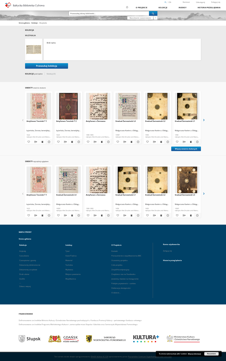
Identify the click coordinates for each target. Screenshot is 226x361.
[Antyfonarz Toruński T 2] (68, 107)
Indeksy (182, 7)
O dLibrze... (115, 292)
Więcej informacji (194, 354)
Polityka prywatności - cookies (123, 283)
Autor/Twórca (71, 256)
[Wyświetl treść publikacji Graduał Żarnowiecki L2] (161, 142)
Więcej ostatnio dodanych (186, 149)
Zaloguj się (215, 2)
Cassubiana (24, 256)
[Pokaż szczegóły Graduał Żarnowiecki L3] (197, 215)
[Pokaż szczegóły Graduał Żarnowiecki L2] (167, 142)
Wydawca (69, 269)
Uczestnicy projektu (119, 260)
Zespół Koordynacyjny (120, 269)
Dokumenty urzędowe (28, 269)
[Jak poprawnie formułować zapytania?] (155, 18)
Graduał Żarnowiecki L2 (155, 121)
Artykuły (22, 251)
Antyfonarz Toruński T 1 (37, 121)
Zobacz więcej (25, 286)
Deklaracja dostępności (121, 288)
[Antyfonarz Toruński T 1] (39, 107)
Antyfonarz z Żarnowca (95, 121)
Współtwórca (70, 279)
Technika (69, 265)
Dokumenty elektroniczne (29, 265)
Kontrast (186, 2)
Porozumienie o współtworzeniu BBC (126, 256)
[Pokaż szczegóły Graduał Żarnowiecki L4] (137, 142)
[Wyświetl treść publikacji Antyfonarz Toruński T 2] (72, 142)
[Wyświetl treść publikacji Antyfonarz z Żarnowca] (101, 142)
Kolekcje (163, 7)
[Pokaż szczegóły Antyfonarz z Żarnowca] (108, 142)
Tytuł (67, 251)
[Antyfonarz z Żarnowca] (98, 107)
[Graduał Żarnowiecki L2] (157, 107)
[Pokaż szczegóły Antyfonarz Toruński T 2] (78, 142)
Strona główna (24, 23)
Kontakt (114, 251)
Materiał (68, 260)
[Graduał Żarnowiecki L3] (187, 181)
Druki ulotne (24, 274)
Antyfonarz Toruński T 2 (66, 121)
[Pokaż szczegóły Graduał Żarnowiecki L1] (197, 142)
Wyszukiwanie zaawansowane (140, 18)
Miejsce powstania (73, 274)
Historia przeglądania (209, 7)
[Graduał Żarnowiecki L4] (128, 107)
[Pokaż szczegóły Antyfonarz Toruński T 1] (48, 142)
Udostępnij (200, 2)
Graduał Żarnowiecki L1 (185, 121)
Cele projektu (116, 265)
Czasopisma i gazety (27, 260)
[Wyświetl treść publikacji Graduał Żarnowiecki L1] (190, 142)
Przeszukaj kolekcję (46, 65)
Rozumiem (211, 354)
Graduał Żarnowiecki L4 (125, 121)
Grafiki (22, 279)
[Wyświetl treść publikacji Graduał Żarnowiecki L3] (190, 215)
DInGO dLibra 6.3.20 (99, 356)
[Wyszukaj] (153, 13)
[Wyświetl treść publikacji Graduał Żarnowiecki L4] (131, 142)
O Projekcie (141, 7)
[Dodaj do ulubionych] (28, 142)
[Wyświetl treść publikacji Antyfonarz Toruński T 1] (42, 142)
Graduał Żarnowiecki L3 (185, 195)
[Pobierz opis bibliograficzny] (35, 142)
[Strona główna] (127, 7)
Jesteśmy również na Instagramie (125, 279)
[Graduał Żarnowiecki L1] (187, 107)
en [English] (170, 2)
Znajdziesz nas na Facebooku (123, 274)
